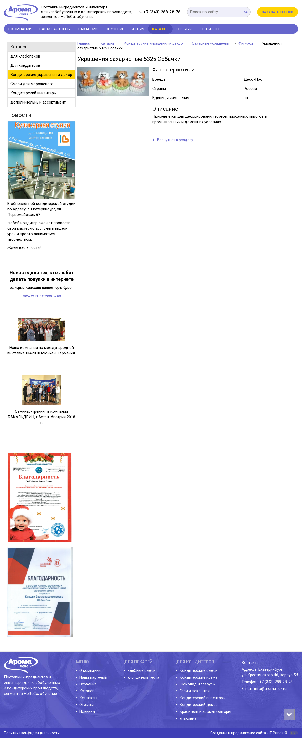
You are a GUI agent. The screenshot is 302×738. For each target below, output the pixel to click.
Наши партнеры (93, 677)
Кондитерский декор (198, 704)
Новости (19, 115)
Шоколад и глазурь (197, 684)
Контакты (88, 697)
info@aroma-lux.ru (270, 688)
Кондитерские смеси (198, 670)
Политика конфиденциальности (32, 733)
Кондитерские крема (198, 677)
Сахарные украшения (211, 43)
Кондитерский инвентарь (202, 697)
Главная (84, 43)
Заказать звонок (277, 12)
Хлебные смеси (141, 670)
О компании (90, 670)
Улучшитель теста (143, 677)
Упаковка (187, 718)
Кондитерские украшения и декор (154, 43)
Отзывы (86, 704)
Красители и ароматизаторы (205, 711)
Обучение (88, 684)
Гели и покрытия (194, 691)
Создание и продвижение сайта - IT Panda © (249, 733)
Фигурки (246, 43)
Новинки (87, 711)
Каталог (160, 29)
